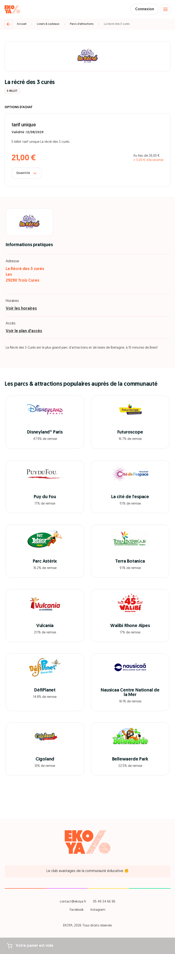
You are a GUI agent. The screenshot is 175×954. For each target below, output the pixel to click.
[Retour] (8, 24)
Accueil (21, 24)
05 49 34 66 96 (104, 901)
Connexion (144, 9)
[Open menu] (165, 9)
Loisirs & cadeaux (48, 24)
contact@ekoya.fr (73, 901)
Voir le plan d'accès (24, 331)
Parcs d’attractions (81, 24)
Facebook (77, 910)
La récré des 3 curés (116, 24)
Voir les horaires (21, 308)
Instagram (97, 910)
